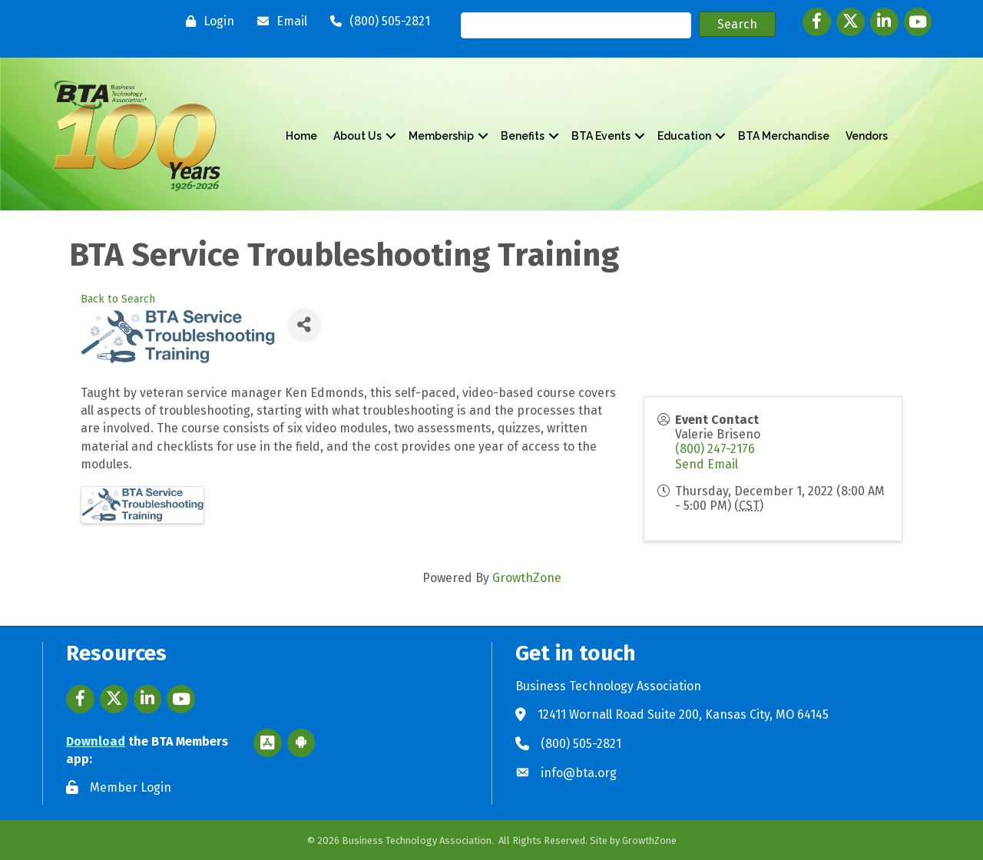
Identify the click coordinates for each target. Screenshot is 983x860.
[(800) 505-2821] (376, 21)
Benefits (522, 136)
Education (684, 136)
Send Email (706, 464)
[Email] (278, 21)
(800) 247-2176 (715, 449)
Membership (441, 136)
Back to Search (118, 299)
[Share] (304, 325)
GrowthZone (526, 578)
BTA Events (601, 136)
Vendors (867, 136)
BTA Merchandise (783, 136)
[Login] (206, 21)
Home (301, 136)
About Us (357, 136)
